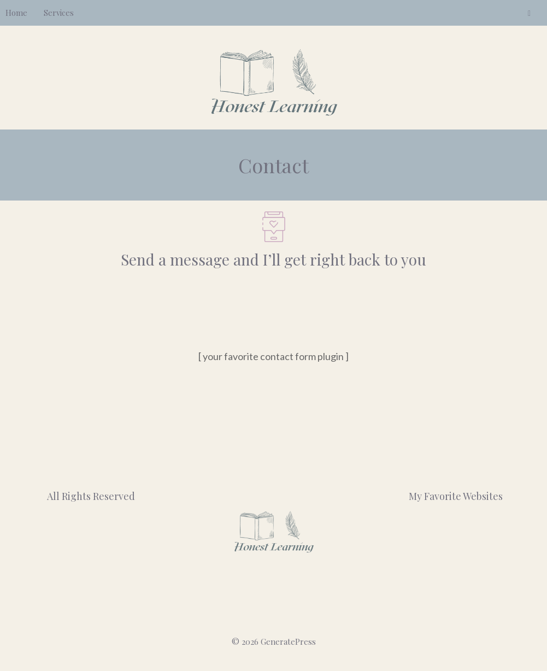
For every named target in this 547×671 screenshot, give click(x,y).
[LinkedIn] (529, 14)
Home (16, 12)
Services (59, 12)
